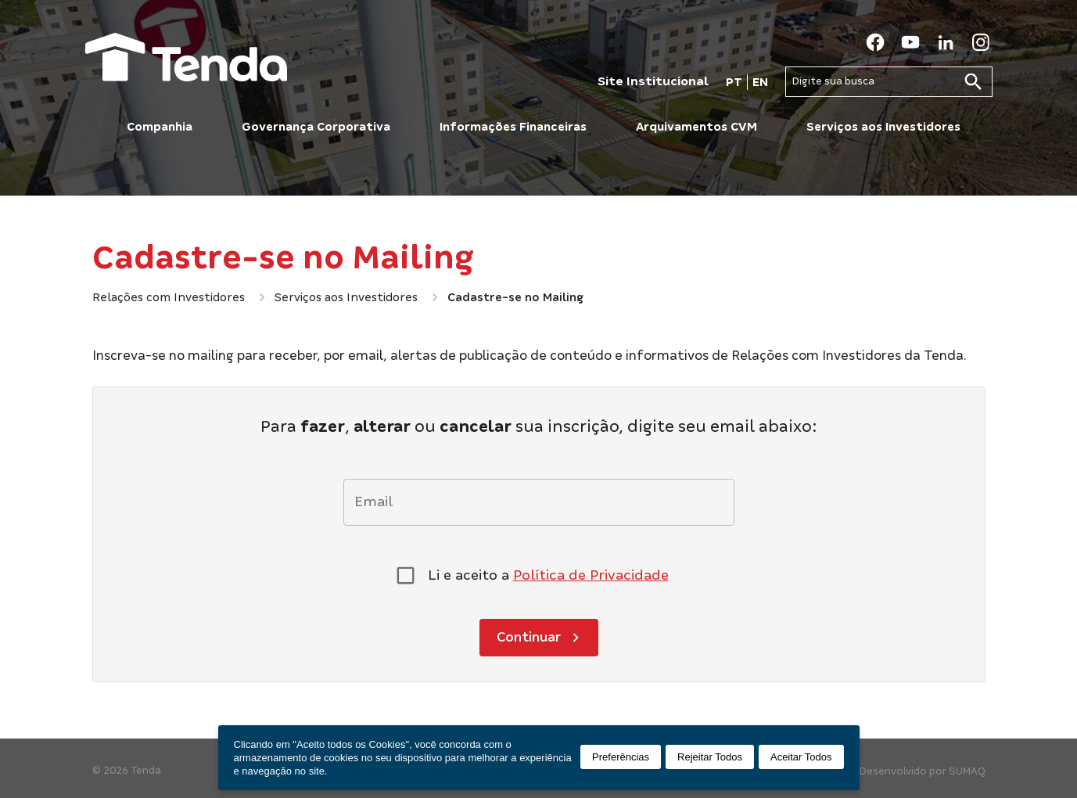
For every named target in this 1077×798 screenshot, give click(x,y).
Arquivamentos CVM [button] (696, 126)
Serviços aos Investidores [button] (883, 126)
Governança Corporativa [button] (316, 126)
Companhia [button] (159, 126)
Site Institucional (653, 81)
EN (760, 82)
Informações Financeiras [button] (513, 126)
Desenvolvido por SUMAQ (922, 771)
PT (734, 82)
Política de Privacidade (591, 575)
